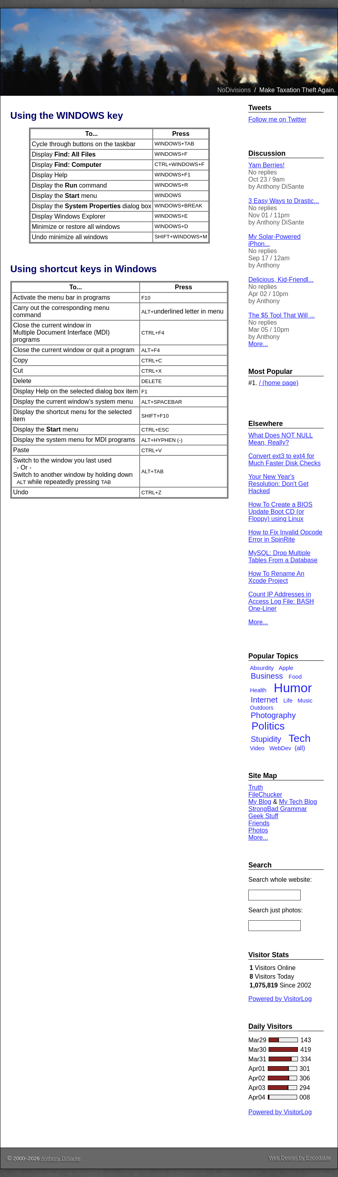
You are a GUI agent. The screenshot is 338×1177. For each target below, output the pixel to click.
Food (295, 677)
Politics (268, 726)
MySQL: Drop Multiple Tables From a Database (282, 556)
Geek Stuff (263, 816)
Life (287, 700)
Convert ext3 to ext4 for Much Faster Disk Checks (284, 460)
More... (258, 344)
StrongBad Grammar (277, 808)
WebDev (280, 748)
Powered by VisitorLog (280, 998)
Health (258, 690)
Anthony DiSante (61, 1159)
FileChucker (265, 794)
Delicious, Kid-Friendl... (281, 279)
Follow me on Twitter (277, 119)
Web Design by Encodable (300, 1158)
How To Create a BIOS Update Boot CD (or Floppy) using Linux (280, 511)
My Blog (259, 801)
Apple (285, 668)
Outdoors (261, 708)
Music (305, 700)
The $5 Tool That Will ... (281, 315)
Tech (299, 738)
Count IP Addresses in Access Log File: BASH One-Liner (281, 601)
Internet (264, 699)
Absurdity (262, 668)
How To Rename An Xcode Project (276, 577)
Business (267, 676)
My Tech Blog (298, 801)
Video (257, 748)
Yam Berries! (266, 165)
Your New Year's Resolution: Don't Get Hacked (278, 483)
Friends (258, 823)
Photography (273, 715)
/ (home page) (279, 382)
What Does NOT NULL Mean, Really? (280, 439)
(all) (299, 748)
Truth (255, 787)
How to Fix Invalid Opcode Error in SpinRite (285, 536)
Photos (258, 830)
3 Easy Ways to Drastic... (283, 200)
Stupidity (266, 739)
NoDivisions (234, 90)
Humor (293, 688)
